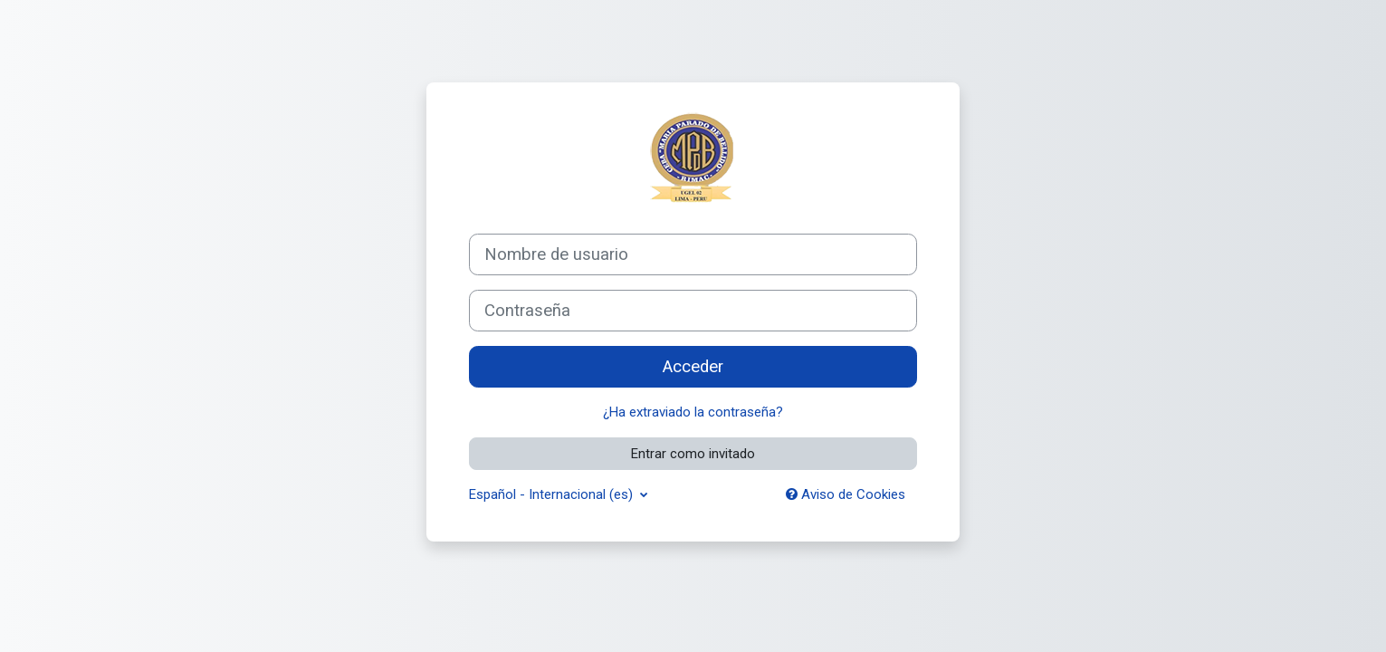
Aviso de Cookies (845, 494)
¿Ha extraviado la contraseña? (693, 412)
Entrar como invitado (693, 454)
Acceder (693, 367)
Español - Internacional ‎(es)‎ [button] (552, 494)
